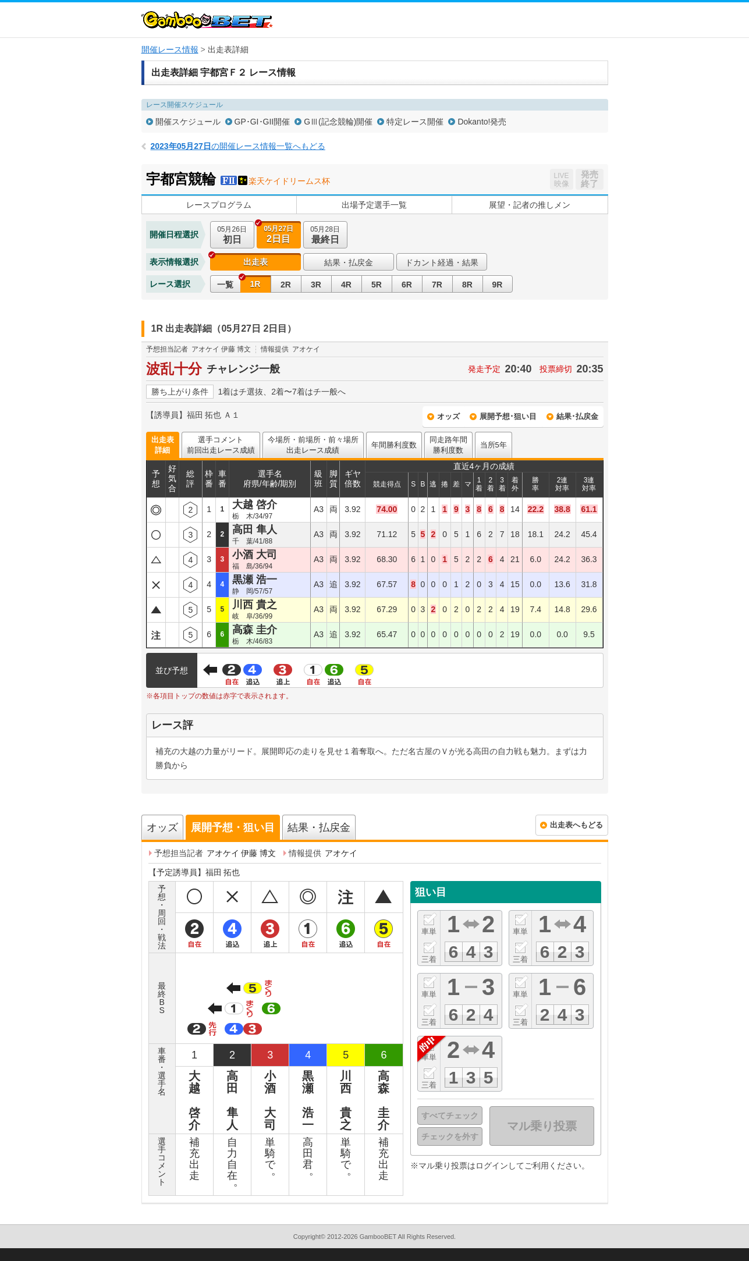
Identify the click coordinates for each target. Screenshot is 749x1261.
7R (437, 284)
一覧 (225, 284)
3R (316, 284)
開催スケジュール (188, 121)
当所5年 (493, 445)
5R (376, 284)
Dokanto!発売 (481, 121)
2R (286, 284)
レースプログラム (218, 204)
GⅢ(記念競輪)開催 (338, 121)
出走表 (255, 262)
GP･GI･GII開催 (262, 121)
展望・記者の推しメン (529, 204)
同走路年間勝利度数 (448, 444)
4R (346, 284)
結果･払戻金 (577, 416)
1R (255, 284)
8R (467, 284)
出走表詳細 (162, 444)
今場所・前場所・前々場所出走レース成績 (313, 444)
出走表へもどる (576, 824)
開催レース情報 (169, 49)
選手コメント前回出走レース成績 (221, 444)
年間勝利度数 (394, 445)
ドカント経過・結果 (441, 262)
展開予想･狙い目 (508, 416)
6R (407, 284)
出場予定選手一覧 (374, 204)
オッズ (448, 416)
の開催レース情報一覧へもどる (238, 146)
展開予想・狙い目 (233, 827)
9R (497, 284)
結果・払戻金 (348, 262)
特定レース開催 (414, 121)
